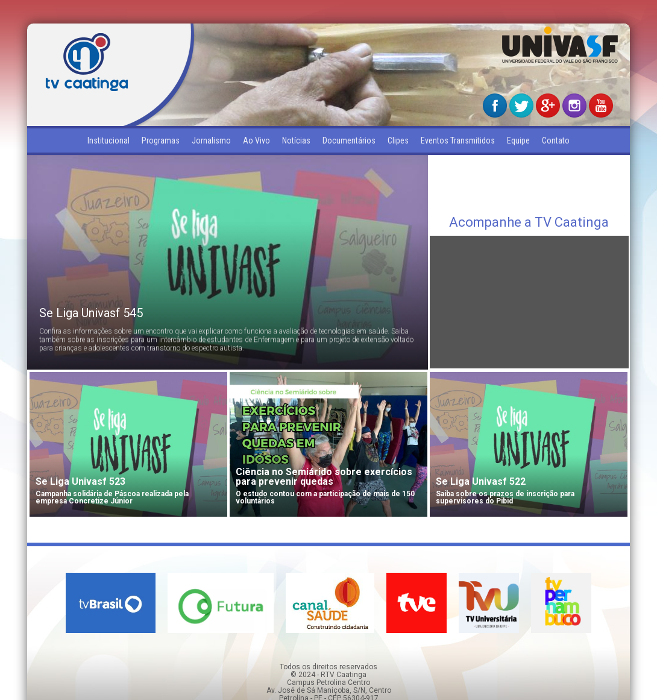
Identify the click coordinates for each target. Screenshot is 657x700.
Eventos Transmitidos (458, 140)
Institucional (108, 140)
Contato (556, 140)
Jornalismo (211, 140)
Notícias (296, 140)
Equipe (518, 140)
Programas (161, 140)
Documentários (349, 140)
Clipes (398, 140)
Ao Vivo (256, 140)
